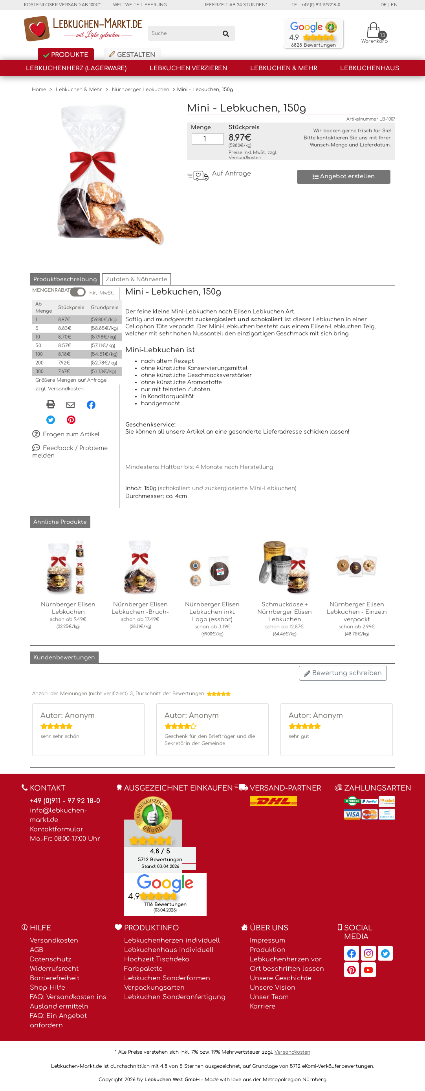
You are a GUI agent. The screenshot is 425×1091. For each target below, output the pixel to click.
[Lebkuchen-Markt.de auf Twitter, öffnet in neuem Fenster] (385, 953)
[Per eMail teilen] (70, 405)
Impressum (267, 940)
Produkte (65, 55)
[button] (65, 279)
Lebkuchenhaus (369, 68)
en (394, 4)
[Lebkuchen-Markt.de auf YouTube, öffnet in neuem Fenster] (368, 969)
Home (39, 89)
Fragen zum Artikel (65, 435)
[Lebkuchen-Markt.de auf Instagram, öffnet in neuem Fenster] (368, 953)
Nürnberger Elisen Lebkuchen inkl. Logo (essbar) (212, 611)
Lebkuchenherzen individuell (172, 940)
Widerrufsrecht (54, 968)
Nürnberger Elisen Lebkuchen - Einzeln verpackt (357, 611)
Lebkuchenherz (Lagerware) (76, 68)
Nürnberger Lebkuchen (140, 89)
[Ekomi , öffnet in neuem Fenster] (153, 834)
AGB (36, 950)
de (384, 4)
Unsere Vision (272, 987)
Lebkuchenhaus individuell (169, 950)
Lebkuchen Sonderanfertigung (174, 997)
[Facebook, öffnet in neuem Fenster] (91, 404)
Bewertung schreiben (343, 673)
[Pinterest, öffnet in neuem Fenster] (71, 419)
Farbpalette (143, 968)
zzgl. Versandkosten (59, 389)
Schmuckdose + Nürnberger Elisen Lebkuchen (284, 611)
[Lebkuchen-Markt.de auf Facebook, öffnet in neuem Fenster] (351, 953)
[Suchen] (226, 33)
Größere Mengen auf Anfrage (70, 380)
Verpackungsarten (154, 987)
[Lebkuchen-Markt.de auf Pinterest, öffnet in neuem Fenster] (351, 969)
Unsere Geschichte (280, 978)
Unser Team (269, 997)
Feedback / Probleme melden (70, 452)
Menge (201, 127)
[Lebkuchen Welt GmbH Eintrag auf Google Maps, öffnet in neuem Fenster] (165, 882)
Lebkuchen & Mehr (283, 68)
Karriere (262, 1006)
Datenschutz (50, 959)
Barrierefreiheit (54, 978)
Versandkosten (245, 157)
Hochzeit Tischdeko (156, 959)
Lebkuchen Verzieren (188, 68)
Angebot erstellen (344, 176)
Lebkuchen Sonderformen (167, 978)
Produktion (268, 950)
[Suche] (191, 33)
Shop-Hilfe (47, 987)
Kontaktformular (56, 829)
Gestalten (132, 55)
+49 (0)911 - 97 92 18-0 (65, 801)
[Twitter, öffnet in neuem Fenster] (50, 419)
